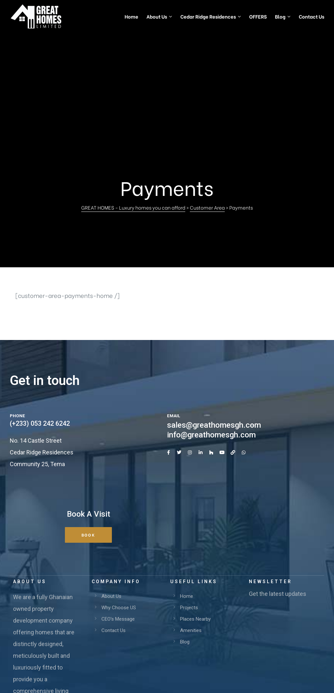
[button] (88, 437)
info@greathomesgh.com (211, 337)
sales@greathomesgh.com (214, 327)
